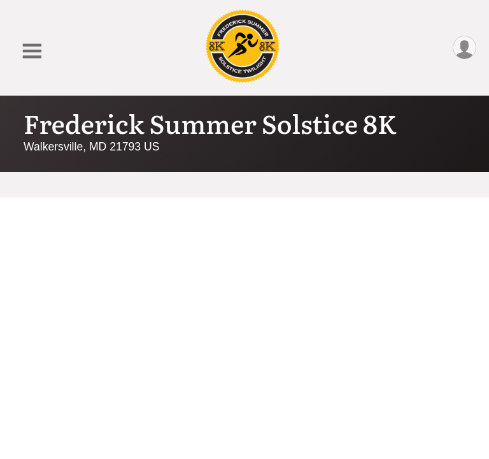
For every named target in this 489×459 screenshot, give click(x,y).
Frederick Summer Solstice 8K (210, 123)
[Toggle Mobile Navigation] (32, 51)
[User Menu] (464, 47)
